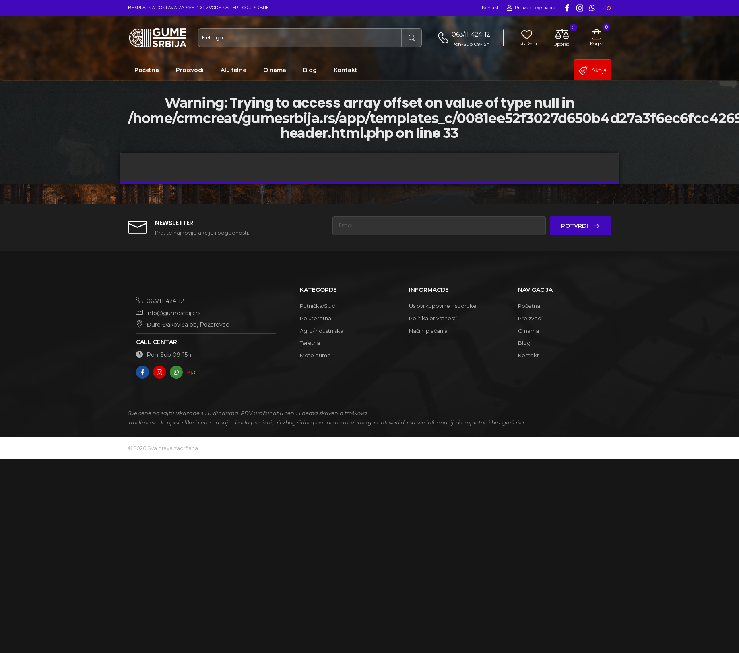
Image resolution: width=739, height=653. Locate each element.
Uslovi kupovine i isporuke (443, 306)
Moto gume (315, 355)
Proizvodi (190, 70)
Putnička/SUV (317, 306)
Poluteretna (315, 318)
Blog (310, 70)
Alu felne (233, 70)
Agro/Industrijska (321, 331)
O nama (274, 70)
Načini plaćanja (428, 331)
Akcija (592, 70)
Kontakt (490, 7)
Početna (146, 70)
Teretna (310, 343)
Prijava (517, 8)
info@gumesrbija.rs (168, 313)
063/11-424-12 (471, 34)
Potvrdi (575, 225)
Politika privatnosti (433, 318)
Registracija (544, 7)
